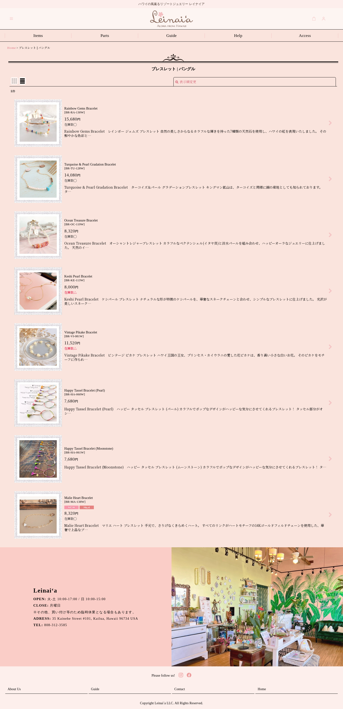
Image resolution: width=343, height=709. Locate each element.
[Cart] (314, 18)
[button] (11, 18)
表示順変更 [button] (185, 81)
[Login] (323, 18)
